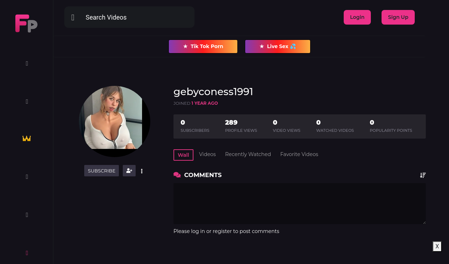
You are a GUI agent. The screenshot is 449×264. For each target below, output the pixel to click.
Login (357, 17)
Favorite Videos (299, 154)
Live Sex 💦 (277, 46)
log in (198, 231)
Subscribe (101, 171)
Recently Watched (248, 154)
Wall (183, 155)
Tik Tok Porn (203, 46)
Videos (207, 154)
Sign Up (398, 17)
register (222, 231)
